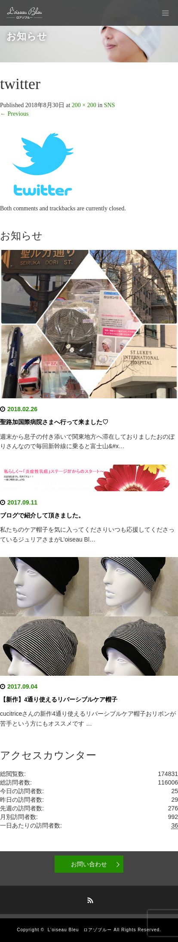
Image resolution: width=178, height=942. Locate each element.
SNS (109, 105)
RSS (89, 899)
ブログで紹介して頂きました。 (42, 515)
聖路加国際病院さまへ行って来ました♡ (54, 422)
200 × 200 (84, 105)
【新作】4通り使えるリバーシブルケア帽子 (58, 699)
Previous (14, 114)
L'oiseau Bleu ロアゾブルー (80, 929)
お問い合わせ (89, 864)
